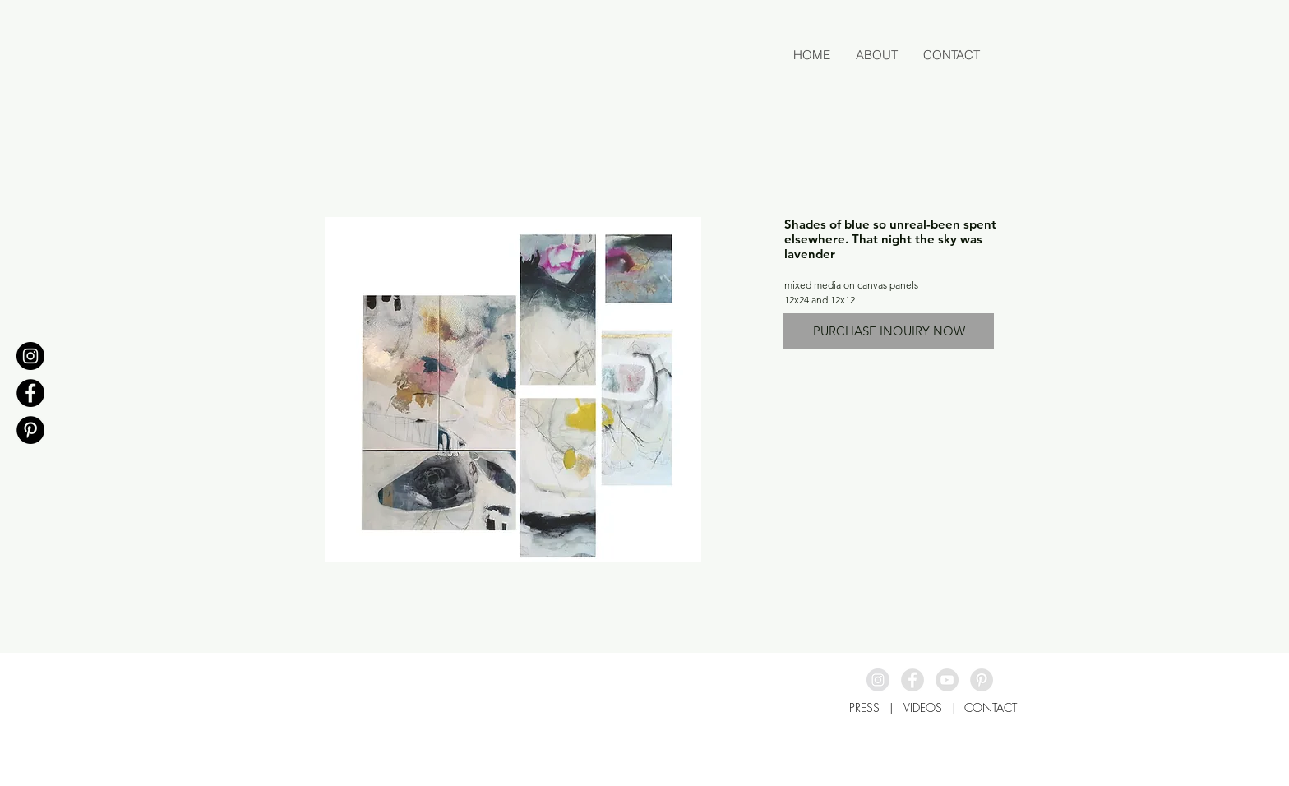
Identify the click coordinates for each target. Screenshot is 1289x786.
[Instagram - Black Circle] (30, 356)
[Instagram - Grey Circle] (877, 679)
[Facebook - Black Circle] (30, 393)
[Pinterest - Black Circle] (30, 430)
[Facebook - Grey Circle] (912, 679)
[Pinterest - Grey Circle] (981, 679)
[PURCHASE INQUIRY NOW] (888, 331)
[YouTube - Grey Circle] (947, 679)
